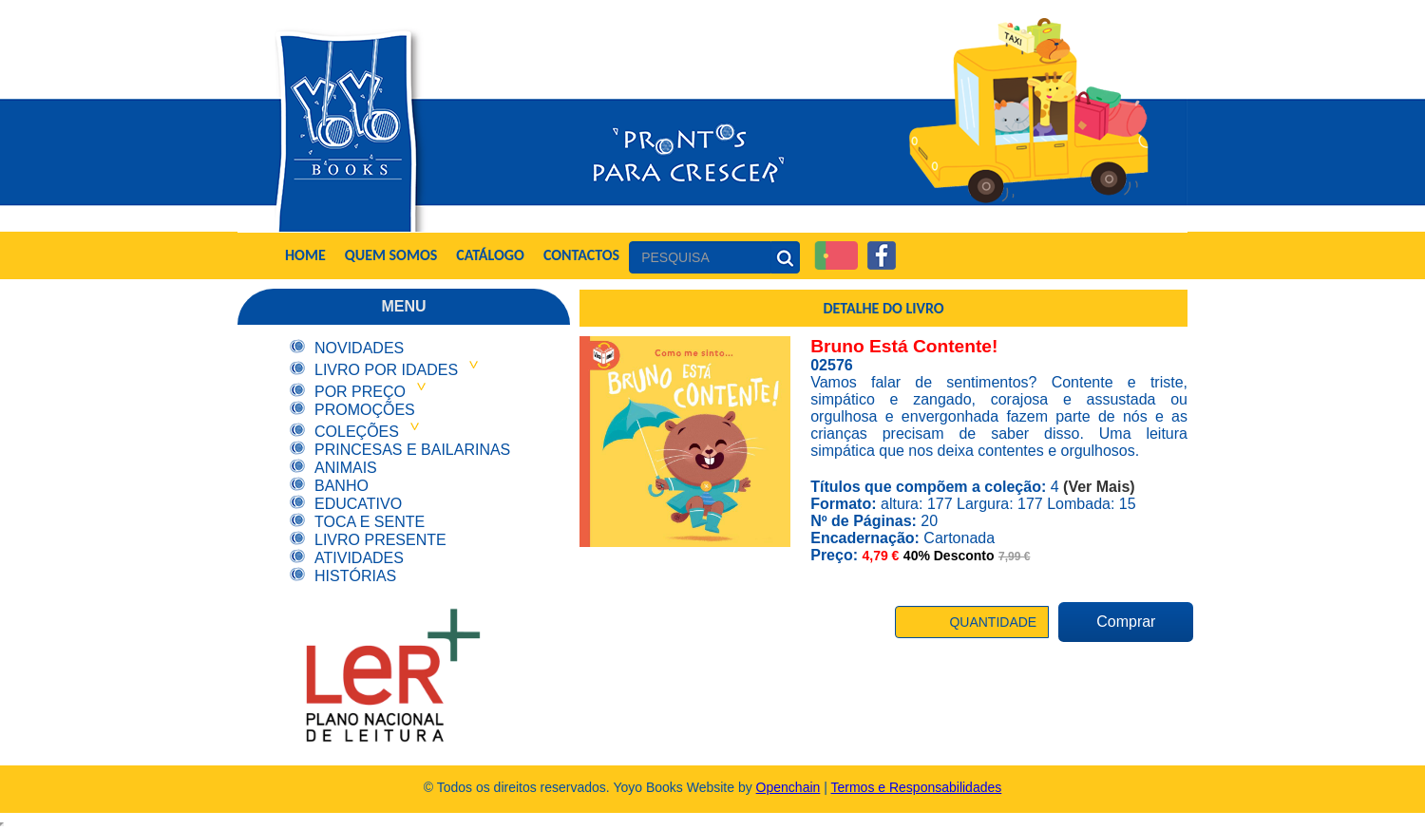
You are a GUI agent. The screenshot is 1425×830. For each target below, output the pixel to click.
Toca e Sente (369, 522)
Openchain (788, 787)
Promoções (364, 410)
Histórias (355, 576)
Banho (341, 486)
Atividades (359, 558)
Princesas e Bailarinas (412, 450)
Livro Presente (380, 540)
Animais (345, 468)
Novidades (359, 348)
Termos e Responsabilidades (916, 787)
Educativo (358, 504)
